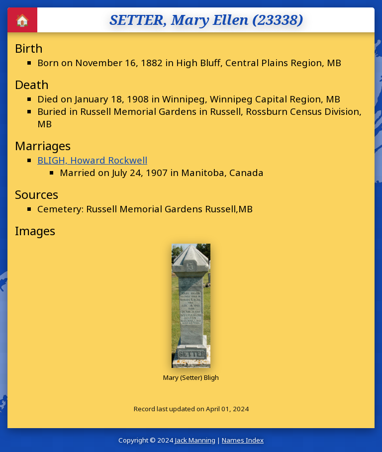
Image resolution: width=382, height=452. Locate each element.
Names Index (243, 440)
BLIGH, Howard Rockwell (92, 160)
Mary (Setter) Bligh (191, 377)
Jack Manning (195, 440)
